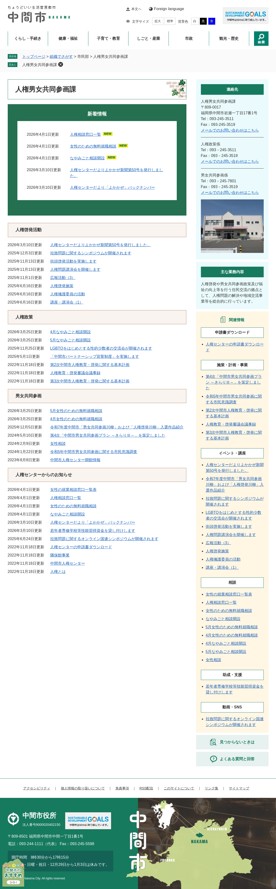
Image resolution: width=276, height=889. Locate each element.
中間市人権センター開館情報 (75, 460)
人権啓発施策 (61, 286)
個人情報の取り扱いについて (83, 788)
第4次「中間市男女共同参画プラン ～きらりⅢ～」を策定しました (107, 435)
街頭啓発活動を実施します (73, 261)
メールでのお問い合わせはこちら (230, 130)
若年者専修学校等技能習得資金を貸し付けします (92, 531)
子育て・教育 (108, 38)
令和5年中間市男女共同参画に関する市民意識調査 (93, 452)
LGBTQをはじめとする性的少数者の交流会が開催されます (101, 348)
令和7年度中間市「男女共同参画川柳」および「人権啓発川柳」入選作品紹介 (117, 427)
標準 (170, 21)
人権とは (58, 572)
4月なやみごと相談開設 (70, 332)
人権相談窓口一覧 (85, 134)
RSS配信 (146, 788)
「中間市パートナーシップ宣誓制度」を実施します (94, 356)
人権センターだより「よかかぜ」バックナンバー (112, 187)
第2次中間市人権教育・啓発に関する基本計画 (90, 365)
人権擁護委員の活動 (67, 294)
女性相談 (58, 443)
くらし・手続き (27, 38)
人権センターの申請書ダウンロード (81, 547)
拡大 (158, 21)
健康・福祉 (68, 38)
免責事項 (122, 788)
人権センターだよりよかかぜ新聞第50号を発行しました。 (100, 245)
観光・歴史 (229, 38)
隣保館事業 (60, 555)
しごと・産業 (148, 38)
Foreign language (169, 9)
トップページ (33, 56)
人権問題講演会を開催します (75, 269)
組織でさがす (61, 56)
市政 (189, 38)
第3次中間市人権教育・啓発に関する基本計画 (90, 381)
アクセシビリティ (36, 788)
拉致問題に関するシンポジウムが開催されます (90, 253)
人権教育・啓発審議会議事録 (75, 373)
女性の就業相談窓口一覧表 (73, 490)
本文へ (136, 9)
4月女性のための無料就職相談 (76, 419)
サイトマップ (239, 788)
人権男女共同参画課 (39, 65)
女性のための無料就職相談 (93, 146)
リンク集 (211, 788)
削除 (60, 64)
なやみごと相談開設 (87, 158)
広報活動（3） (63, 278)
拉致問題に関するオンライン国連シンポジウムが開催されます (104, 539)
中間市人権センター (67, 563)
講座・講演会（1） (66, 302)
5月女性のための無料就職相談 (76, 411)
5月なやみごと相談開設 (70, 340)
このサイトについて (179, 788)
